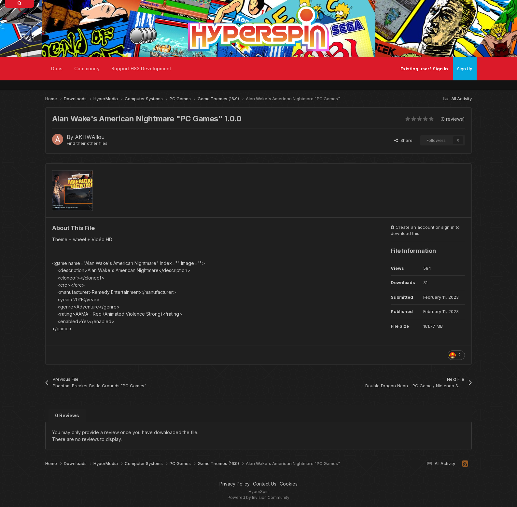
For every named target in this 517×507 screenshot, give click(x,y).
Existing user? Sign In (424, 68)
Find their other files (87, 143)
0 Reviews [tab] (67, 415)
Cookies (289, 483)
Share (403, 140)
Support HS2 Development (141, 68)
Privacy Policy (234, 483)
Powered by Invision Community (258, 497)
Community (87, 68)
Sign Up (464, 68)
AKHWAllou (90, 137)
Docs (57, 68)
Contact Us (264, 483)
